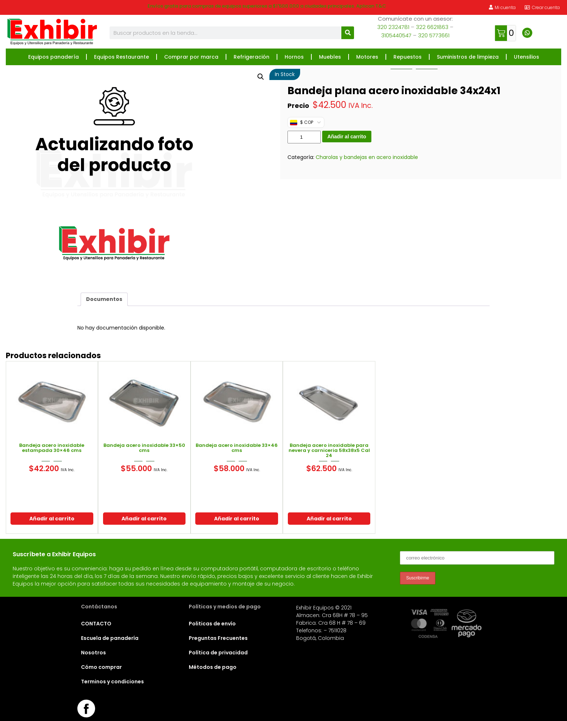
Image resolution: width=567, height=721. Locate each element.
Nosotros (93, 652)
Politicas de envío (212, 623)
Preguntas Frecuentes (218, 638)
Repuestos (407, 56)
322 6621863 (432, 27)
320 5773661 (433, 35)
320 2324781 (393, 27)
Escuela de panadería (109, 638)
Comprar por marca (191, 56)
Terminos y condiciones (112, 681)
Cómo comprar (101, 667)
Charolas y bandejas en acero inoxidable (367, 157)
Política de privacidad (218, 652)
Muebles (330, 56)
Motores (367, 56)
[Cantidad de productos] (304, 137)
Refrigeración (251, 56)
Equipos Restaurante (121, 56)
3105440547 (396, 35)
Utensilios (526, 56)
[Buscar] (347, 32)
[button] (260, 76)
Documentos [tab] (104, 299)
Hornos (294, 56)
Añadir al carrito (346, 136)
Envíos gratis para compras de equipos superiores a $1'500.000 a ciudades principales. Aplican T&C (267, 6)
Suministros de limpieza (468, 56)
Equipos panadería (53, 56)
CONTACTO (96, 623)
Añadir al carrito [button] (51, 518)
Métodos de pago (212, 667)
